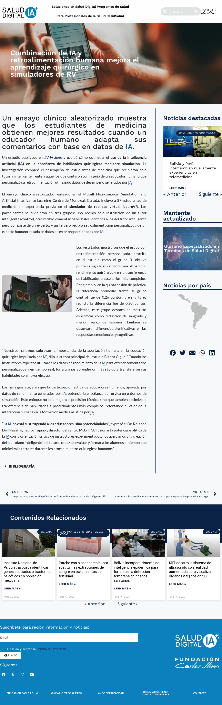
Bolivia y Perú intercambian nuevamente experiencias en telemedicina (192, 170)
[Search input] (182, 11)
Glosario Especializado (66, 693)
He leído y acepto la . (37, 649)
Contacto (199, 693)
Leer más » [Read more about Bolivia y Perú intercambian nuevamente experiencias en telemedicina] (177, 188)
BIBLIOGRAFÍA (21, 466)
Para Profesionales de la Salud (81, 16)
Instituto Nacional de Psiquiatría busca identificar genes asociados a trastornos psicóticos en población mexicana (27, 572)
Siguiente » (210, 194)
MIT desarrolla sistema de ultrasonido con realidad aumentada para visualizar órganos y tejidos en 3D (190, 569)
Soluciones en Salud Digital (74, 7)
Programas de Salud (113, 7)
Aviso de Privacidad (111, 693)
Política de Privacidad (51, 649)
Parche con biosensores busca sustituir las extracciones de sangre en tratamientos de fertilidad (83, 569)
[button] (74, 466)
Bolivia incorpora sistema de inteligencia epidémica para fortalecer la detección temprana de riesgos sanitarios (136, 572)
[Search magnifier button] (165, 11)
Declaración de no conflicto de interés (155, 693)
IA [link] (128, 146)
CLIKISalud (115, 16)
